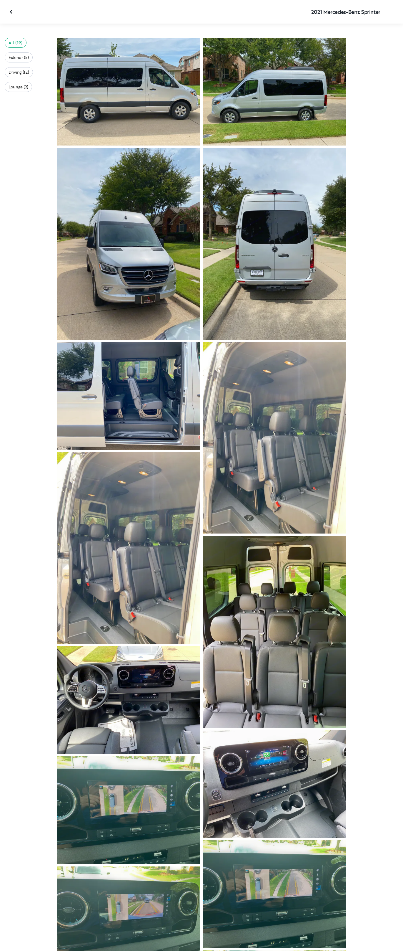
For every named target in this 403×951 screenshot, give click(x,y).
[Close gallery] (12, 12)
